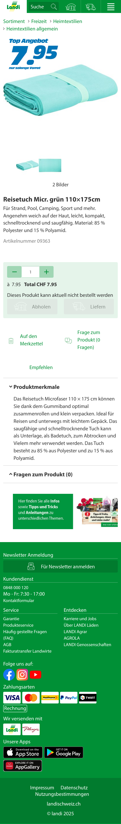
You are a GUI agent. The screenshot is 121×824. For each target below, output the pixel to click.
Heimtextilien (67, 21)
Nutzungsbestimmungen (62, 794)
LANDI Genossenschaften (87, 644)
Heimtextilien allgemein (32, 29)
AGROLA (72, 638)
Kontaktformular (18, 600)
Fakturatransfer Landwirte (27, 651)
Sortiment (14, 21)
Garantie (11, 618)
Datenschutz (74, 787)
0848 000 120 (15, 587)
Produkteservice (18, 625)
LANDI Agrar (75, 631)
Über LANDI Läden (81, 625)
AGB (7, 644)
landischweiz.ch (64, 804)
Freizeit (39, 21)
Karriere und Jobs (80, 618)
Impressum (42, 787)
